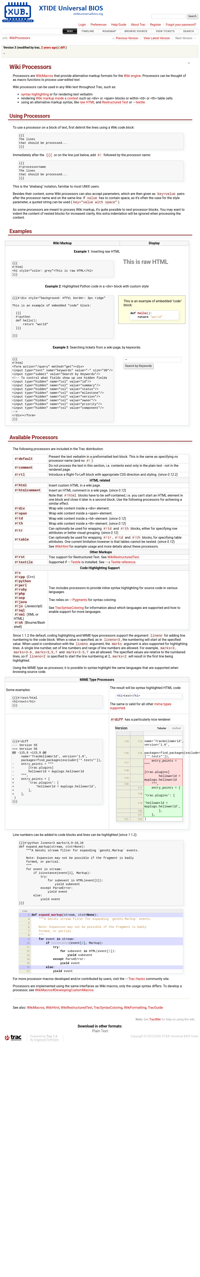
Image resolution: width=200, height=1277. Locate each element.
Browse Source (136, 31)
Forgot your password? (181, 24)
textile (139, 102)
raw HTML (87, 102)
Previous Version (127, 38)
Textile (74, 569)
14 (28, 974)
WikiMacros (44, 76)
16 (28, 982)
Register (155, 24)
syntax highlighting (35, 94)
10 (28, 958)
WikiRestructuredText (123, 564)
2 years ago (49, 47)
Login (82, 24)
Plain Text (100, 1046)
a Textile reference (120, 569)
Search (188, 31)
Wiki (70, 31)
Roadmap (109, 31)
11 (28, 962)
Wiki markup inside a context (57, 98)
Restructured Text (115, 102)
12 (28, 966)
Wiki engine (132, 76)
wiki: (5, 38)
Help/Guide (118, 24)
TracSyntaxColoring (69, 617)
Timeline (87, 31)
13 (28, 970)
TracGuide (155, 1023)
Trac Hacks (135, 994)
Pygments (78, 609)
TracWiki (155, 1034)
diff (62, 47)
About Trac (138, 24)
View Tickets (165, 31)
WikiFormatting (135, 1023)
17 (28, 986)
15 (28, 978)
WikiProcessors (19, 38)
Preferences (99, 24)
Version (121, 743)
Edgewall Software (46, 1055)
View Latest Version (157, 38)
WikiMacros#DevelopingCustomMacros (64, 1005)
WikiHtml (62, 553)
